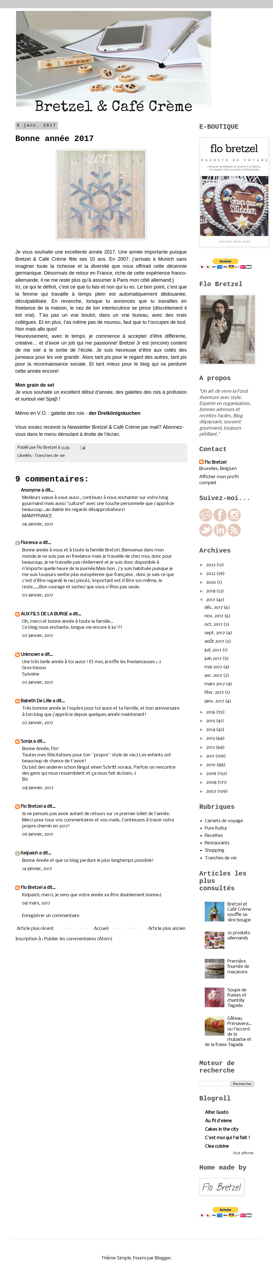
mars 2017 (215, 684)
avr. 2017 (213, 675)
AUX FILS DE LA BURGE (44, 614)
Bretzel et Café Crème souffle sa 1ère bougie (239, 912)
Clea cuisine (217, 1146)
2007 (211, 791)
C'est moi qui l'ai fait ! (227, 1138)
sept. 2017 (215, 633)
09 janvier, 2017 (37, 834)
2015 (211, 721)
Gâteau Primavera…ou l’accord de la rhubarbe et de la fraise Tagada (228, 1031)
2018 (211, 591)
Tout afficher (243, 1153)
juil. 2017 (213, 650)
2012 (211, 747)
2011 (210, 756)
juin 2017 (213, 658)
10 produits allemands (238, 935)
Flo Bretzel (31, 806)
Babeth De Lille (36, 701)
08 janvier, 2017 (38, 788)
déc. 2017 (214, 607)
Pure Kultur (216, 828)
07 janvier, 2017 (37, 595)
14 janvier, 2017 (37, 868)
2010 (211, 765)
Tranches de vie (50, 456)
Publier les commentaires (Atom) (78, 939)
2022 (211, 573)
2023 (211, 565)
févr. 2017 (214, 692)
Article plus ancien (166, 928)
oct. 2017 (214, 624)
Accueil (101, 928)
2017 (211, 600)
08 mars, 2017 (36, 903)
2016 (211, 712)
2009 (211, 773)
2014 (211, 729)
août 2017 (214, 641)
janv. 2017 (214, 701)
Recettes (214, 835)
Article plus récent (35, 928)
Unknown (30, 654)
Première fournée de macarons (238, 966)
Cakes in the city (222, 1129)
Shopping (214, 850)
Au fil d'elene (218, 1121)
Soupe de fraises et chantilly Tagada (237, 998)
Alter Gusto (217, 1112)
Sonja (26, 741)
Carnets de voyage (224, 821)
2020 (211, 582)
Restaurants (217, 843)
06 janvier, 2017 (37, 524)
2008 (212, 782)
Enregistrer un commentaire (50, 915)
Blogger (163, 1258)
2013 (211, 738)
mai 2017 (213, 667)
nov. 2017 (214, 616)
